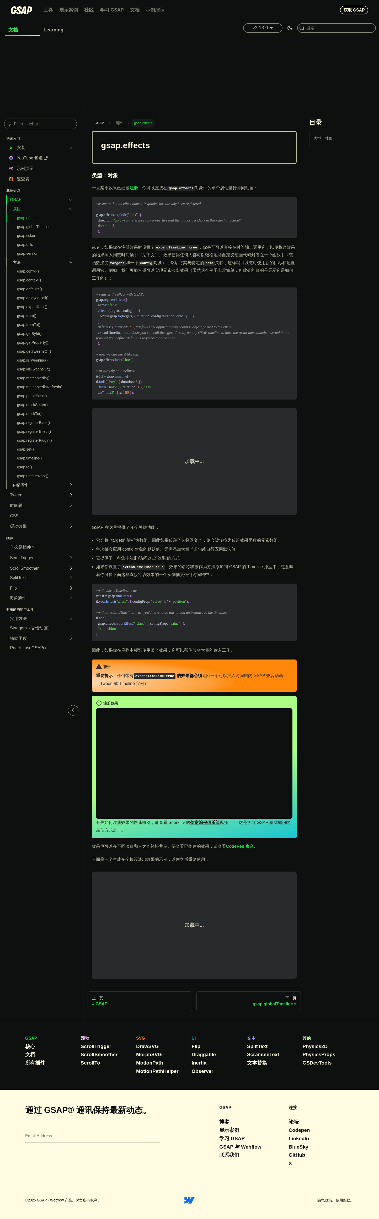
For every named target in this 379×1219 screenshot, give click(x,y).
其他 (306, 1038)
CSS (14, 516)
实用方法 (18, 618)
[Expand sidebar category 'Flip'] (69, 588)
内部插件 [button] (20, 485)
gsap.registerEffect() (34, 431)
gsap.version (28, 253)
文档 (135, 10)
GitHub (297, 1155)
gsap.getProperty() (32, 342)
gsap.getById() (29, 333)
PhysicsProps (318, 1054)
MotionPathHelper (157, 1071)
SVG (140, 1038)
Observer (202, 1071)
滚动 (85, 1038)
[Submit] (155, 1136)
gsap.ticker (26, 236)
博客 (224, 1121)
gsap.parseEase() (32, 396)
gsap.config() (28, 271)
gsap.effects (27, 218)
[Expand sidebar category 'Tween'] (69, 495)
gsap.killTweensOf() (33, 369)
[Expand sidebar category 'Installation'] (69, 147)
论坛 (294, 1121)
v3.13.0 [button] (260, 27)
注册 (134, 188)
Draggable (204, 1054)
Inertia (199, 1063)
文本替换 (257, 1063)
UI (194, 1038)
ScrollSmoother (24, 568)
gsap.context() (29, 280)
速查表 (23, 179)
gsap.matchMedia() (33, 378)
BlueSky (298, 1147)
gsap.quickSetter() (32, 405)
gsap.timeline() (29, 458)
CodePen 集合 (240, 846)
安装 (21, 147)
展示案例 (68, 10)
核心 (30, 1046)
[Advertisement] (189, 75)
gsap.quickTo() (29, 414)
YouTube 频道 (32, 158)
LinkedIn (299, 1138)
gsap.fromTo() (28, 325)
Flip (13, 588)
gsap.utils (25, 244)
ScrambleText (263, 1054)
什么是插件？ (22, 547)
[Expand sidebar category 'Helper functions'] (69, 638)
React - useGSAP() (28, 648)
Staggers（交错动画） (31, 628)
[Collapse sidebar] (73, 710)
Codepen (299, 1130)
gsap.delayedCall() (33, 298)
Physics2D (315, 1046)
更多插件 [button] (17, 597)
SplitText (18, 577)
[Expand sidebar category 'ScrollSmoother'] (69, 568)
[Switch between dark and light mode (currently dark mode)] (290, 28)
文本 (251, 1038)
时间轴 (16, 505)
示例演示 (155, 10)
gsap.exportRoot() (32, 307)
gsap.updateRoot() (32, 476)
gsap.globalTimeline (33, 227)
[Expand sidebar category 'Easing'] (69, 526)
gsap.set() (25, 449)
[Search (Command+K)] (336, 28)
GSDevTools (317, 1063)
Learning (53, 29)
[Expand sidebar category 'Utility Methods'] (69, 618)
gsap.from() (26, 316)
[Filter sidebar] (40, 124)
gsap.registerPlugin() (34, 440)
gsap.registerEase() (33, 422)
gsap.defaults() (29, 289)
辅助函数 (18, 638)
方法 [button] (16, 262)
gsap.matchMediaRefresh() (40, 387)
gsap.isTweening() (32, 360)
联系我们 (229, 1155)
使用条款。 (345, 1200)
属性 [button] (16, 209)
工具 (48, 10)
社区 (89, 10)
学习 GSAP (112, 10)
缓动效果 (18, 526)
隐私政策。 (326, 1200)
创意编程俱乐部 (205, 822)
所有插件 (35, 1063)
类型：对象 (323, 138)
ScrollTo (90, 1063)
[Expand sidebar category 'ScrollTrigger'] (69, 558)
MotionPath (149, 1063)
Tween (16, 495)
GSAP (16, 199)
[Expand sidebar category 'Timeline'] (69, 505)
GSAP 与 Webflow (240, 1147)
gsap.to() (24, 467)
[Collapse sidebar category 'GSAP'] (69, 199)
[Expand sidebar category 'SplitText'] (69, 578)
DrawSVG (147, 1046)
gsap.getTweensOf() (34, 351)
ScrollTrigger (22, 558)
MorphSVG (149, 1054)
